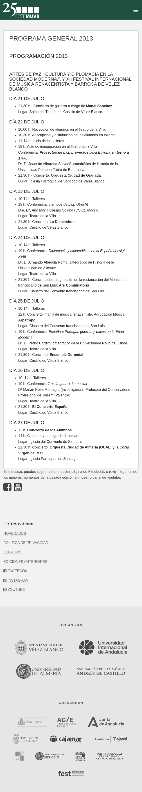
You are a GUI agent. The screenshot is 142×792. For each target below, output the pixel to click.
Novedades (14, 533)
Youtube (14, 590)
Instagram (16, 580)
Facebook (15, 571)
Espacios (12, 552)
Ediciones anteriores (25, 562)
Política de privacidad (25, 543)
